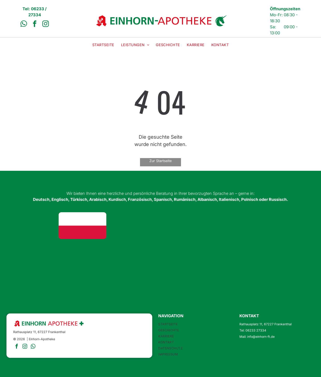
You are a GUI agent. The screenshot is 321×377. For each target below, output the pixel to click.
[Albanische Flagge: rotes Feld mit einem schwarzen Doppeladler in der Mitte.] (186, 256)
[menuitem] (103, 44)
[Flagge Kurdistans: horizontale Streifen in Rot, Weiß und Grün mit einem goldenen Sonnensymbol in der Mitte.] (290, 225)
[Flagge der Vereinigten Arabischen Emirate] (238, 225)
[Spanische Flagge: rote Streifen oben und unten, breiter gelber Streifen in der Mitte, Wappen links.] (82, 256)
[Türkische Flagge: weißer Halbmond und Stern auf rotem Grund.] (186, 225)
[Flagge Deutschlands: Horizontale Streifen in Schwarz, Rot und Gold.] (30, 225)
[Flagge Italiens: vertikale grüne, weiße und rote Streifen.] (238, 256)
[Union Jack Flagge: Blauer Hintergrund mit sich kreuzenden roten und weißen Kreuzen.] (134, 225)
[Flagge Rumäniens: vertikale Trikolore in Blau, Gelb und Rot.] (134, 256)
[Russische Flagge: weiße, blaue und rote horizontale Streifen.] (290, 256)
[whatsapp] (24, 24)
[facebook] (34, 24)
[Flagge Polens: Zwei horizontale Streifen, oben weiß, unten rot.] (82, 225)
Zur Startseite (160, 161)
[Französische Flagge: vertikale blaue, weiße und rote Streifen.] (30, 256)
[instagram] (45, 24)
